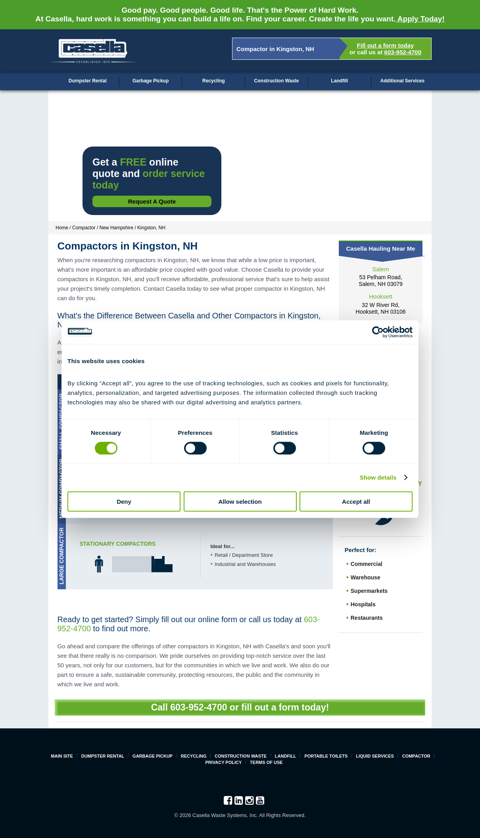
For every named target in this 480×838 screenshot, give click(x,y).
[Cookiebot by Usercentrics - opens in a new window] (378, 332)
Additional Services (402, 81)
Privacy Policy (223, 762)
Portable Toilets (326, 756)
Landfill (339, 81)
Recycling (213, 81)
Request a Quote (152, 201)
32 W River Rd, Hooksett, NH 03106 (381, 308)
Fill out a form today (385, 45)
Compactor (416, 756)
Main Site (62, 756)
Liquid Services (375, 756)
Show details (378, 477)
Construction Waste (276, 81)
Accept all (356, 501)
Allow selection (239, 501)
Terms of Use (266, 762)
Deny (124, 501)
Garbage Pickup (150, 81)
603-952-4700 (402, 52)
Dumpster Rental (88, 81)
